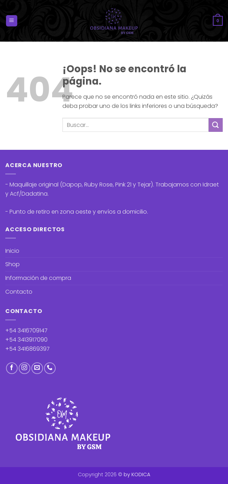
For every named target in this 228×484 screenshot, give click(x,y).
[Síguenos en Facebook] (12, 368)
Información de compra (38, 278)
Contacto (18, 292)
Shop (12, 264)
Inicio (12, 251)
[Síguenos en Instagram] (24, 368)
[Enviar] (216, 125)
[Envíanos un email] (37, 368)
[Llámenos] (50, 368)
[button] (11, 21)
